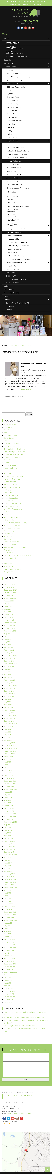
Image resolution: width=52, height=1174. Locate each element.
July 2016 (7, 893)
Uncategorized (10, 558)
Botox (9, 90)
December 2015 (10, 912)
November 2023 (10, 658)
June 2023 (8, 672)
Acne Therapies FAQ (15, 80)
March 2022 (8, 707)
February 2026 (9, 584)
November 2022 (10, 688)
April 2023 (8, 675)
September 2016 (10, 887)
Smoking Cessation (14, 269)
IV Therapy (8, 490)
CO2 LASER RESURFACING (14, 454)
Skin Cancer (10, 273)
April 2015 (7, 934)
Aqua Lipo (8, 430)
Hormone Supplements (17, 242)
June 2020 (8, 765)
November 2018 (10, 816)
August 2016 (8, 890)
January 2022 (9, 713)
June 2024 (8, 639)
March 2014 (8, 956)
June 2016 (8, 896)
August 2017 (8, 857)
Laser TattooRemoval (12, 224)
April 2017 (7, 868)
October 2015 (9, 917)
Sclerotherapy (12, 181)
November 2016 (10, 882)
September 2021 (10, 724)
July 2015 (7, 926)
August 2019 (8, 792)
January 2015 (9, 942)
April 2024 (8, 644)
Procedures (8, 63)
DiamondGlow (12, 100)
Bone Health (9, 438)
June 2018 (8, 830)
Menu (5, 34)
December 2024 (10, 623)
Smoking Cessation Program (15, 547)
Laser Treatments (11, 506)
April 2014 (7, 953)
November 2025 (10, 593)
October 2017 (9, 852)
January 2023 (9, 683)
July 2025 (7, 604)
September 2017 (10, 855)
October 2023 (9, 661)
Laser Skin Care (12, 178)
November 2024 (10, 625)
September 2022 (10, 694)
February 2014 (9, 958)
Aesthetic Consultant (14, 47)
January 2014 (9, 961)
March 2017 (8, 871)
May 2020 (7, 767)
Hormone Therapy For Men (18, 262)
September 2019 (10, 789)
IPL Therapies (12, 196)
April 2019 (7, 803)
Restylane (12, 131)
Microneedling (13, 104)
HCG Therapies (13, 164)
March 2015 (8, 937)
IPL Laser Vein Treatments (18, 206)
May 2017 (7, 866)
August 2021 (8, 726)
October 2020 (9, 754)
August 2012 (8, 1002)
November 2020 (10, 751)
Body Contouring (10, 435)
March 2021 (8, 740)
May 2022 (7, 702)
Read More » (26, 389)
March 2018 (8, 838)
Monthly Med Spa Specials (16, 57)
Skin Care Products (14, 73)
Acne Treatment (12, 67)
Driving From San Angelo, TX (17, 303)
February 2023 (9, 680)
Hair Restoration (14, 266)
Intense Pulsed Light (12, 487)
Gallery (7, 286)
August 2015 (8, 923)
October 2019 (9, 786)
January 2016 (9, 909)
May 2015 (7, 931)
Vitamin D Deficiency (16, 256)
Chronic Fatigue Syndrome (18, 246)
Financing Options (11, 293)
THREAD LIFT (9, 553)
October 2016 (9, 885)
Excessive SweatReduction (13, 220)
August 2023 (9, 666)
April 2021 (7, 737)
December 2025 (10, 590)
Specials (7, 60)
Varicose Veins (9, 561)
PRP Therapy (12, 110)
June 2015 (8, 928)
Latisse (9, 134)
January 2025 (9, 620)
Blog (6, 296)
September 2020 (10, 756)
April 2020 (8, 770)
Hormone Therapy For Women (19, 259)
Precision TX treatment (13, 525)
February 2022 (9, 710)
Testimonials (9, 289)
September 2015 (10, 920)
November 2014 (10, 947)
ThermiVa (8, 550)
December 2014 (10, 945)
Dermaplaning (13, 137)
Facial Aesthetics (12, 84)
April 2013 (7, 986)
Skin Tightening (10, 544)
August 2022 (9, 696)
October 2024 (9, 628)
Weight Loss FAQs (14, 174)
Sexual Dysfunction (15, 252)
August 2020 (9, 759)
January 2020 (9, 778)
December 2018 (10, 814)
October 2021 (9, 721)
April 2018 (7, 836)
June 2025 (8, 606)
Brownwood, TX (26, 24)
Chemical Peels (13, 97)
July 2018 (7, 827)
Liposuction (8, 514)
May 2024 (7, 642)
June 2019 (8, 797)
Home (4, 345)
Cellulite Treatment (15, 144)
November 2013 (10, 967)
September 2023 (10, 664)
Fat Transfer (12, 117)
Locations (10, 306)
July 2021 (7, 729)
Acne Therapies (10, 424)
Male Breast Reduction (13, 517)
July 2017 (7, 860)
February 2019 (9, 808)
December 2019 (10, 781)
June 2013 (8, 980)
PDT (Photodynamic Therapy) (19, 77)
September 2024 (10, 631)
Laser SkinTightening (11, 215)
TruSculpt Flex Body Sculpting (19, 154)
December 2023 (10, 655)
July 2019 (7, 795)
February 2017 (9, 874)
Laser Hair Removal (14, 185)
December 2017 (10, 846)
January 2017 (9, 876)
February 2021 (9, 743)
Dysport (10, 94)
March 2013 (8, 988)
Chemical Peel (12, 70)
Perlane (11, 127)
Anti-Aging (8, 427)
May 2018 (7, 833)
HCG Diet (7, 473)
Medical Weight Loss (14, 161)
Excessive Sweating (11, 465)
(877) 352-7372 (13, 1107)
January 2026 (9, 587)
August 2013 (8, 975)
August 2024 (9, 634)
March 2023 (8, 677)
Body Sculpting (12, 141)
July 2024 (7, 636)
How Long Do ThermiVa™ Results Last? (19, 1026)
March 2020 (8, 773)
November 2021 (10, 718)
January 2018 (9, 844)
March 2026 (8, 582)
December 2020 (10, 748)
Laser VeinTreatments (12, 192)
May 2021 (7, 735)
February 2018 (9, 841)
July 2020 (7, 762)
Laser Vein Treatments (13, 509)
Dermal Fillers (12, 114)
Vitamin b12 (11, 171)
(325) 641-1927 (30, 21)
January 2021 (9, 745)
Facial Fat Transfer (11, 471)
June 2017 (8, 863)
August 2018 (8, 825)
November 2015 (10, 915)
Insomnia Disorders (15, 249)
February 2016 (9, 907)
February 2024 (9, 650)
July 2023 (7, 669)
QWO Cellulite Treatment (17, 158)
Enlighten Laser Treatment (18, 188)
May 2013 (7, 983)
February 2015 (9, 939)
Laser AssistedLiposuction (12, 210)
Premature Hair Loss (12, 528)
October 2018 (9, 819)
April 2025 (8, 612)
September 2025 (10, 598)
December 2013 (10, 964)
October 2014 (9, 950)
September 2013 (10, 972)
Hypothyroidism (14, 239)
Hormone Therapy (14, 236)
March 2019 (8, 806)
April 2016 (7, 901)
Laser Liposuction (11, 498)
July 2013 (7, 977)
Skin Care (7, 539)
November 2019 (10, 784)
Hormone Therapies (14, 232)
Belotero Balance (15, 121)
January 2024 (9, 653)
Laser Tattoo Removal (12, 503)
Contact (7, 300)
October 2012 (9, 999)
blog (5, 433)
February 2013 (9, 991)
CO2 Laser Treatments (16, 87)
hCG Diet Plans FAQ (14, 168)
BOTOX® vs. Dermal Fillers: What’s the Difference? (24, 1018)
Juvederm (12, 124)
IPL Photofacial (14, 199)
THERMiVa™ (11, 276)
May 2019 (7, 800)
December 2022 (10, 685)
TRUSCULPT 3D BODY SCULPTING (17, 555)
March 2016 (8, 904)
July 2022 (7, 699)
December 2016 (10, 879)
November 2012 (10, 997)
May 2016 (7, 898)
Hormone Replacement (13, 476)
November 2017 (10, 849)
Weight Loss (9, 572)
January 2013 (9, 994)
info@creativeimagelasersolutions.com (20, 1113)
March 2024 (8, 647)
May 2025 (7, 609)
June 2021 (8, 732)
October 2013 (9, 969)
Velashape (8, 564)
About (6, 39)
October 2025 (9, 595)
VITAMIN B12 (9, 566)
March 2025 (8, 614)
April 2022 (8, 705)
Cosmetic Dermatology (13, 457)
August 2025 (9, 601)
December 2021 (10, 715)
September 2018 (10, 822)
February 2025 (9, 617)
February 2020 (9, 776)
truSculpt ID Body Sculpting (18, 151)
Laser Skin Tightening (15, 147)
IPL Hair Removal (14, 203)
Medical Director (12, 43)
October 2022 (9, 691)
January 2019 (9, 811)
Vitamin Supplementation (14, 569)
